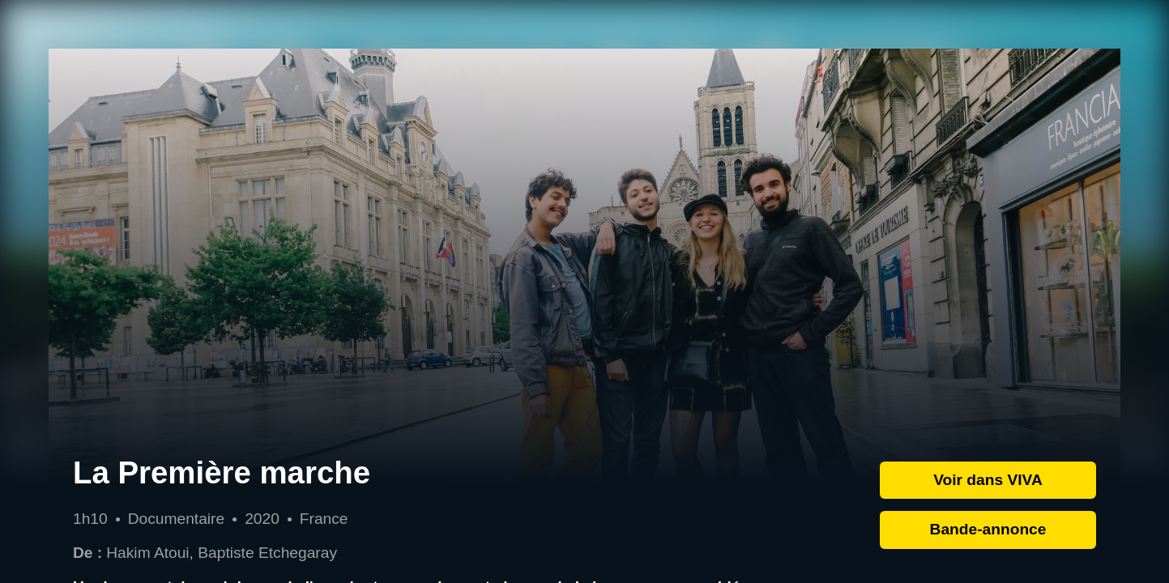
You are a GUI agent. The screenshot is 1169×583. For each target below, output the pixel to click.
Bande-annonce (988, 529)
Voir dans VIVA (988, 479)
